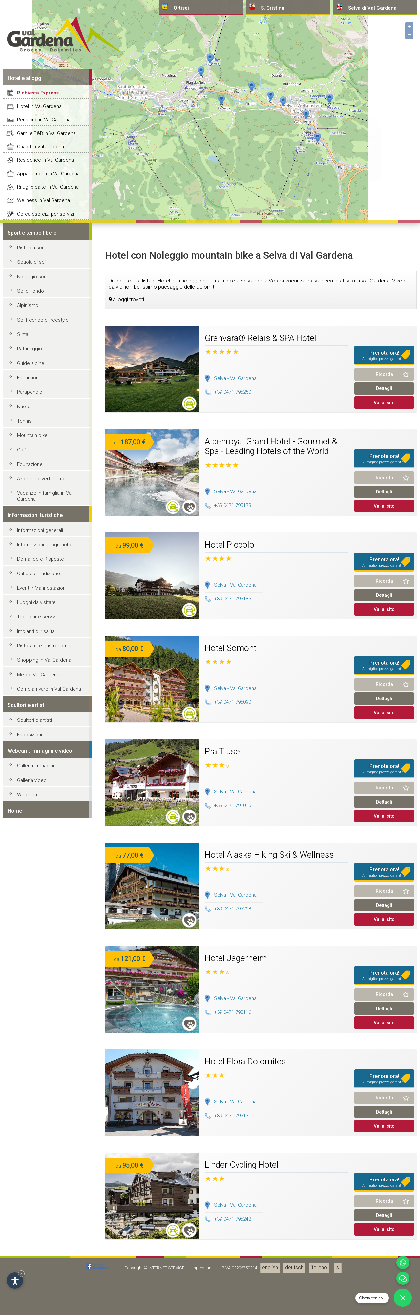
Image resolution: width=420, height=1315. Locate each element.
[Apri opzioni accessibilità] (15, 1280)
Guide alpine (30, 1192)
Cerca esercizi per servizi (45, 1043)
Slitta (22, 1163)
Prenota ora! (384, 1184)
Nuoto (24, 1235)
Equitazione (30, 1293)
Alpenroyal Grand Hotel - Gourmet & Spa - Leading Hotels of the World (271, 1275)
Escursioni (28, 1206)
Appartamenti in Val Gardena (48, 1002)
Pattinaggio (29, 1177)
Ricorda (384, 1203)
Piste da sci (30, 1076)
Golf (21, 1279)
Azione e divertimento (41, 1307)
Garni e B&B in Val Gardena (46, 962)
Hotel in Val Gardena (39, 935)
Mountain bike (32, 1264)
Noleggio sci (31, 1105)
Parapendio (29, 1221)
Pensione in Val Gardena (44, 948)
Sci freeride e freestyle (43, 1149)
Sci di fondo (30, 1120)
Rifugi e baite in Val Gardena (48, 1016)
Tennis (24, 1250)
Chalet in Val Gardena (40, 975)
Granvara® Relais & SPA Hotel (260, 1167)
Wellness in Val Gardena (43, 1029)
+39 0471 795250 (228, 1221)
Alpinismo (27, 1134)
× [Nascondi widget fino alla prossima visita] (21, 1273)
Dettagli (384, 1217)
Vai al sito (384, 1231)
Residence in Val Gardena (45, 989)
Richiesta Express (38, 922)
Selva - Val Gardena (235, 1207)
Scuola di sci (31, 1091)
